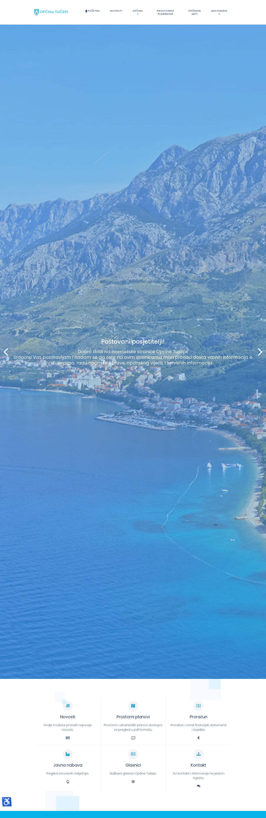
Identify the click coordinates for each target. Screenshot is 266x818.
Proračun (198, 717)
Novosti (67, 717)
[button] (260, 352)
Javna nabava (67, 765)
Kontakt (198, 765)
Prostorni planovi (133, 717)
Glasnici (133, 765)
